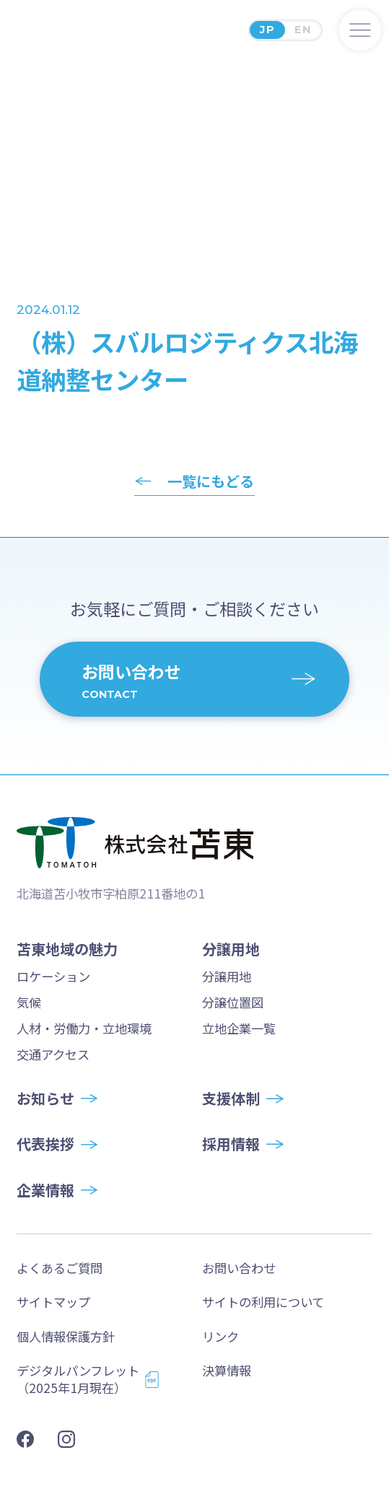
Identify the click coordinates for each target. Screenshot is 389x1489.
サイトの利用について (263, 1302)
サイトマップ (53, 1302)
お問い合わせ (239, 1268)
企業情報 (45, 1190)
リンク (220, 1336)
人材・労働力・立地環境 (84, 1028)
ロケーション (53, 976)
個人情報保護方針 (66, 1336)
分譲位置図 (232, 1002)
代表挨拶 (45, 1144)
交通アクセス (53, 1054)
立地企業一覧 (239, 1028)
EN (302, 29)
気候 (29, 1002)
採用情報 (231, 1144)
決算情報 (226, 1370)
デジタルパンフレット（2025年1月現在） (78, 1379)
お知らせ (45, 1098)
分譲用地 (226, 976)
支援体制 (231, 1098)
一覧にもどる (210, 482)
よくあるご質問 (59, 1268)
